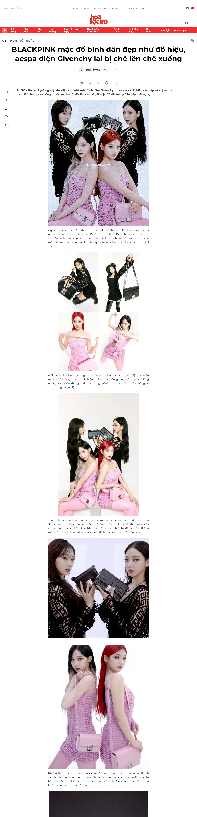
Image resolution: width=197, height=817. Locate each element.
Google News (192, 40)
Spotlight (165, 30)
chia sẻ (82, 83)
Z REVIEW (150, 30)
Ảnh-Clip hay (133, 30)
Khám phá (27, 30)
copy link (98, 83)
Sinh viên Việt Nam (134, 8)
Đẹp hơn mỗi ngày (71, 30)
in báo (107, 83)
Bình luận (6, 117)
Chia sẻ (6, 100)
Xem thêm (192, 30)
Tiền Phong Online (79, 8)
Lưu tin (6, 108)
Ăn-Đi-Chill (117, 30)
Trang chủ (4, 30)
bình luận (115, 83)
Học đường (52, 30)
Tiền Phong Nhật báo (106, 8)
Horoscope (180, 30)
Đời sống (13, 30)
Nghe (6, 92)
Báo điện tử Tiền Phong (98, 19)
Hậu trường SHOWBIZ (93, 30)
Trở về (6, 125)
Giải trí (40, 30)
